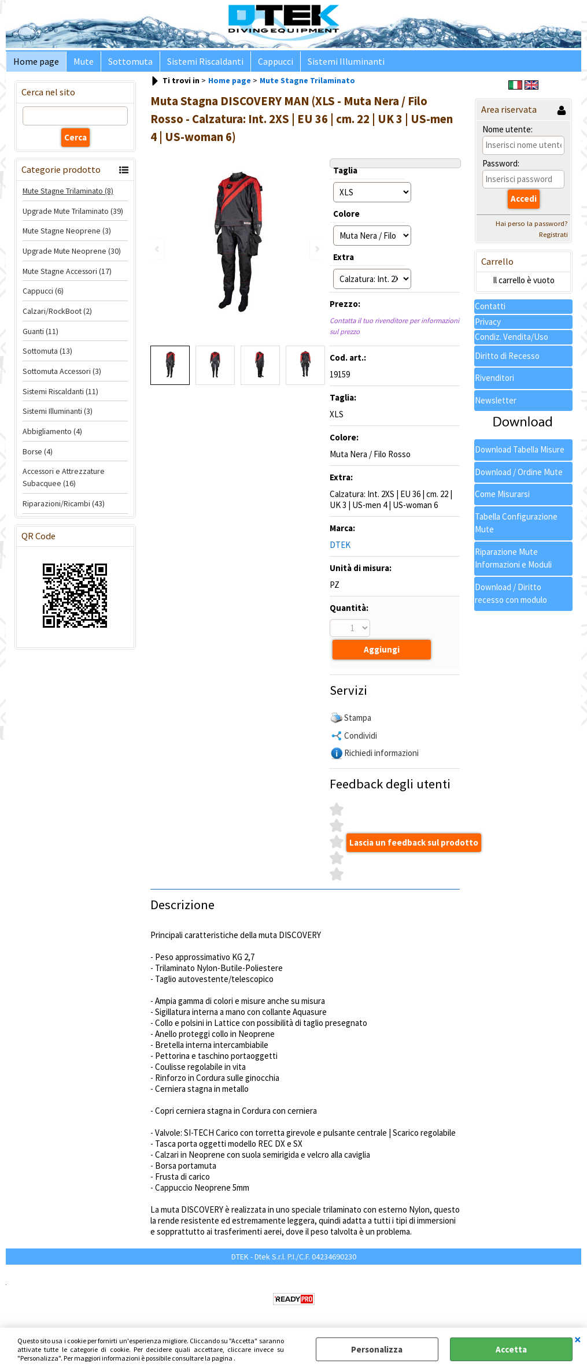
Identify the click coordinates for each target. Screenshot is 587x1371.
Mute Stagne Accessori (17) (67, 276)
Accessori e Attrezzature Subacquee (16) (64, 482)
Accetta (511, 1349)
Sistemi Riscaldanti (197, 63)
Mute (80, 63)
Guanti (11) (40, 336)
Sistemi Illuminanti (333, 63)
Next (316, 249)
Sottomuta (124, 63)
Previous (157, 249)
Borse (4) (38, 456)
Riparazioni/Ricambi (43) (64, 508)
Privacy (488, 326)
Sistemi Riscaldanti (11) (60, 396)
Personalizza (377, 1349)
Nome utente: (507, 133)
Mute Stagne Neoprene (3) (67, 235)
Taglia (345, 174)
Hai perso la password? (532, 228)
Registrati (553, 239)
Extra (343, 261)
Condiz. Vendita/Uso (511, 341)
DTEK (340, 549)
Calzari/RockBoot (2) (57, 315)
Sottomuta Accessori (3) (62, 375)
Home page (35, 63)
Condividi (360, 737)
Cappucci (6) (43, 295)
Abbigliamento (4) (52, 436)
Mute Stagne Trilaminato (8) (68, 195)
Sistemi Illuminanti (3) (58, 416)
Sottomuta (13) (47, 356)
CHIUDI (577, 1339)
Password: (500, 167)
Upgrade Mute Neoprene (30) (72, 255)
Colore (346, 218)
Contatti (490, 311)
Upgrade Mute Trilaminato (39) (73, 215)
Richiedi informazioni (381, 755)
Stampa (357, 720)
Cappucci (265, 63)
